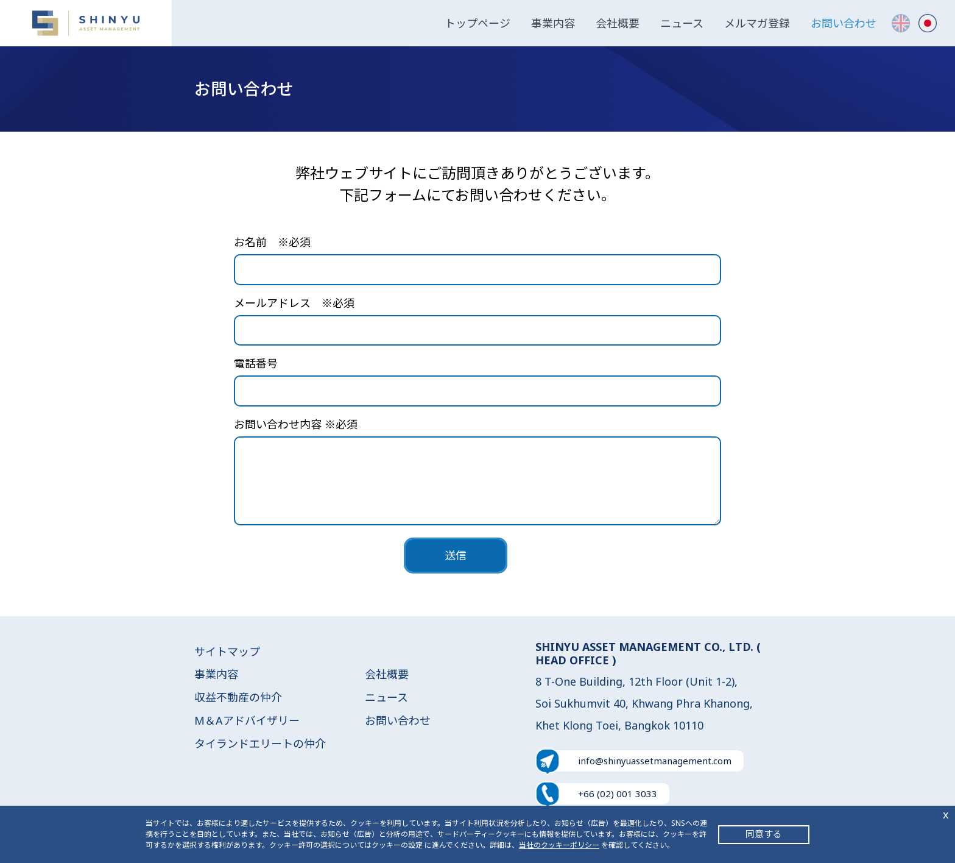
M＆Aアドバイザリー (247, 720)
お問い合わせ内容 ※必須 (296, 424)
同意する (763, 834)
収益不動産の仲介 (238, 697)
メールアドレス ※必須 (294, 302)
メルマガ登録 (757, 23)
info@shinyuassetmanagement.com (654, 761)
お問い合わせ (843, 23)
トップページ (477, 23)
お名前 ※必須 (272, 241)
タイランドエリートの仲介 (260, 743)
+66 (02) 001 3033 (617, 793)
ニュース (681, 23)
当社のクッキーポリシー (559, 845)
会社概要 (618, 23)
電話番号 (256, 363)
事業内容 (553, 23)
